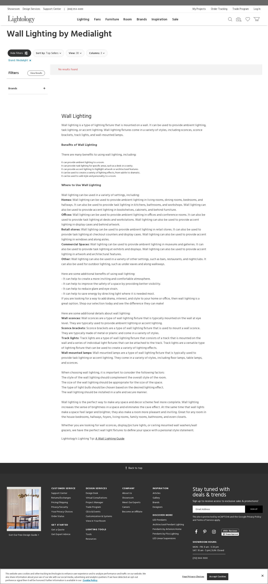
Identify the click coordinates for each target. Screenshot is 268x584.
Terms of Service (205, 520)
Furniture (112, 19)
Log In (257, 9)
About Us (127, 493)
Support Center (52, 9)
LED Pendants (159, 520)
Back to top (134, 468)
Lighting (83, 19)
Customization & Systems (99, 516)
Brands (142, 19)
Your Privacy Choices (62, 512)
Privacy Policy (254, 517)
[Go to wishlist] (248, 19)
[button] (21, 60)
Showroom (14, 9)
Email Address (203, 509)
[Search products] (230, 19)
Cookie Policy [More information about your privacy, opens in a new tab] (90, 580)
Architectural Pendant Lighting (168, 525)
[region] (134, 576)
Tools (88, 534)
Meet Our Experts (131, 503)
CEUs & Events (93, 512)
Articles (156, 493)
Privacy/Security (59, 507)
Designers (157, 507)
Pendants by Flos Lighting (166, 534)
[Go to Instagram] (214, 532)
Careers (126, 507)
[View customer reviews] (230, 532)
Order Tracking (219, 9)
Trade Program (240, 9)
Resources (91, 539)
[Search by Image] (239, 19)
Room (127, 19)
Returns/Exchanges (61, 498)
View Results (36, 73)
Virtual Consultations (96, 498)
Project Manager (94, 503)
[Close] (262, 575)
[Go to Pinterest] (205, 532)
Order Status (57, 516)
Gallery (156, 498)
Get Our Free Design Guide (24, 535)
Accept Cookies (217, 576)
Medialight (91, 34)
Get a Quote (57, 530)
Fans (97, 19)
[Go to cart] (256, 18)
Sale (175, 19)
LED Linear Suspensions (164, 538)
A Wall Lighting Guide (109, 438)
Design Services (31, 9)
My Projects (199, 9)
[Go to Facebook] (197, 532)
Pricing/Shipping (59, 503)
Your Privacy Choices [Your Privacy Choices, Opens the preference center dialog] (193, 576)
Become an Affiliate (132, 512)
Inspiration (159, 19)
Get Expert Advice (60, 534)
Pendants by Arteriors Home (167, 529)
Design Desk (92, 493)
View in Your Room (96, 521)
